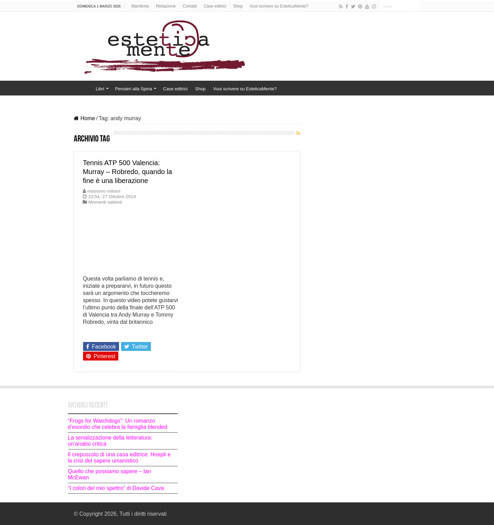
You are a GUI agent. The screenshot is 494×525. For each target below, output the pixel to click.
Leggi (91, 334)
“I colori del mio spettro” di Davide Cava (116, 488)
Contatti (190, 6)
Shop (238, 6)
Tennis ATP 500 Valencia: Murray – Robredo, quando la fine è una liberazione (127, 171)
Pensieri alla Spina (133, 88)
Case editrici (215, 6)
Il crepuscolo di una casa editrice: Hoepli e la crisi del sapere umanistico (119, 458)
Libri (100, 88)
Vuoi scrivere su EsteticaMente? (279, 6)
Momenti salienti (105, 202)
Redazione (166, 6)
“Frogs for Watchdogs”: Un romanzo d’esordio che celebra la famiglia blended (117, 424)
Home (83, 88)
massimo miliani (103, 191)
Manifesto (140, 6)
